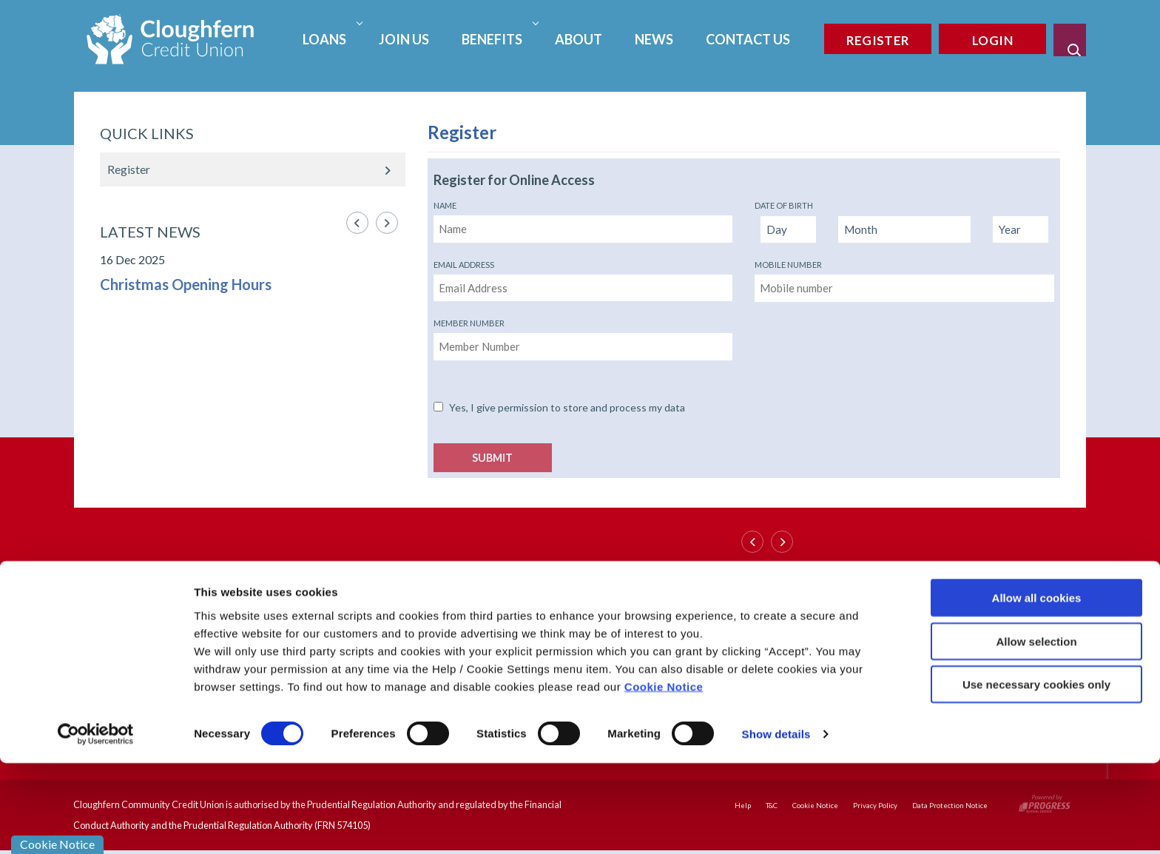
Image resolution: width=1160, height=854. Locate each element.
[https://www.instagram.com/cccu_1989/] (947, 619)
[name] (583, 229)
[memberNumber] (583, 346)
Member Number (469, 323)
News (654, 39)
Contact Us (748, 39)
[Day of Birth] (788, 229)
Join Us (404, 39)
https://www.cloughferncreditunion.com (274, 645)
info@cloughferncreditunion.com (255, 629)
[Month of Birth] (904, 229)
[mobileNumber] (904, 288)
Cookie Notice (664, 776)
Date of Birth (784, 205)
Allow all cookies (1037, 688)
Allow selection (1036, 732)
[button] (1069, 40)
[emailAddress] (583, 288)
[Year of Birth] (1020, 229)
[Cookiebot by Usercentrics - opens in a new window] (96, 825)
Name (445, 205)
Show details (776, 824)
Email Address (464, 264)
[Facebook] (939, 585)
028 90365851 (205, 612)
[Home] (170, 37)
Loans (331, 39)
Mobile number (788, 264)
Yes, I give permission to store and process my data (567, 407)
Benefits (498, 39)
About (578, 39)
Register (128, 169)
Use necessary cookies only (1036, 775)
